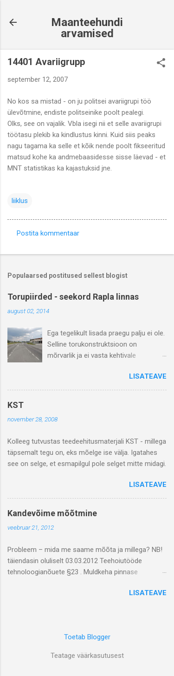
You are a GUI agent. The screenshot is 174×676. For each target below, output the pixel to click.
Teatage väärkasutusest (87, 655)
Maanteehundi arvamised (87, 28)
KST (15, 405)
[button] (161, 63)
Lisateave (148, 376)
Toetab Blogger (87, 637)
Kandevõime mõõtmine (52, 513)
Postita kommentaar (48, 233)
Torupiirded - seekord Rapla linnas (73, 297)
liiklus (20, 201)
